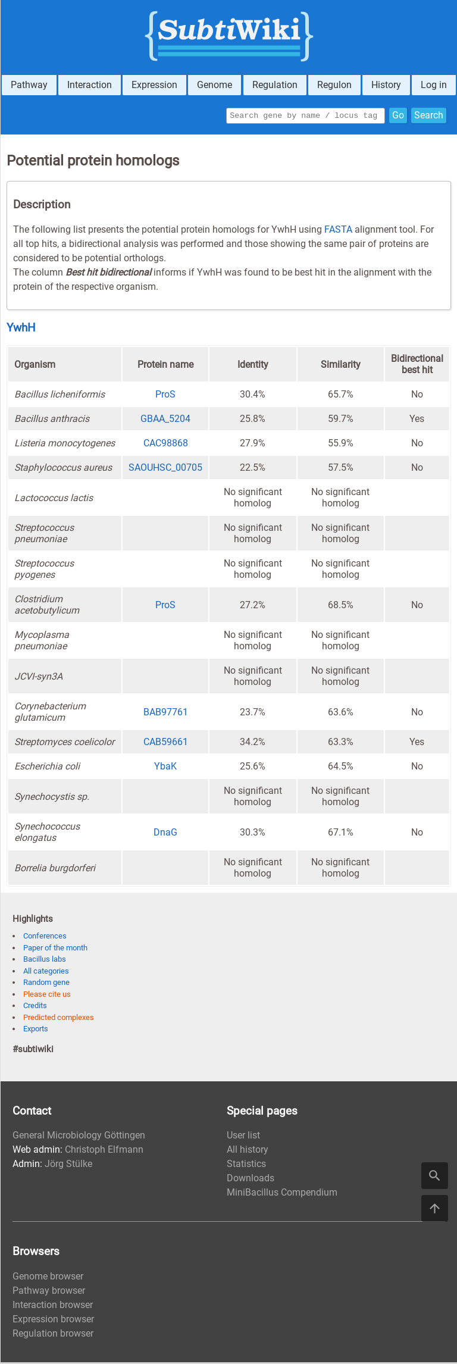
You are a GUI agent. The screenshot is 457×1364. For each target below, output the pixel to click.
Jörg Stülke (68, 1165)
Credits (35, 1007)
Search (428, 116)
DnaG (165, 834)
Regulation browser (52, 1335)
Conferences (45, 937)
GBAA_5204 (165, 420)
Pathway (29, 84)
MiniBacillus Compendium (282, 1194)
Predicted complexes (58, 1019)
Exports (35, 1030)
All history (247, 1151)
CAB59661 (165, 743)
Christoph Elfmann (104, 1151)
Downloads (250, 1179)
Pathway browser (48, 1292)
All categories (46, 972)
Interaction (89, 84)
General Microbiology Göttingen (78, 1137)
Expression (154, 84)
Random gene (46, 984)
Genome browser (47, 1278)
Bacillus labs (44, 960)
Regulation (275, 84)
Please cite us (47, 995)
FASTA (338, 231)
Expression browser (53, 1321)
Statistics (246, 1165)
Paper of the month (55, 949)
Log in (434, 84)
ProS (165, 396)
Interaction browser (52, 1306)
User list (243, 1137)
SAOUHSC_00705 (165, 469)
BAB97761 (165, 713)
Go (398, 116)
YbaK (165, 768)
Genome (214, 84)
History (386, 84)
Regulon (334, 84)
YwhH (21, 329)
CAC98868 (165, 445)
